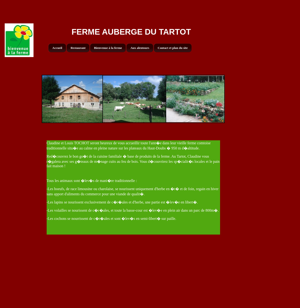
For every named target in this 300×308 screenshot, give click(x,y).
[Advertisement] (150, 10)
